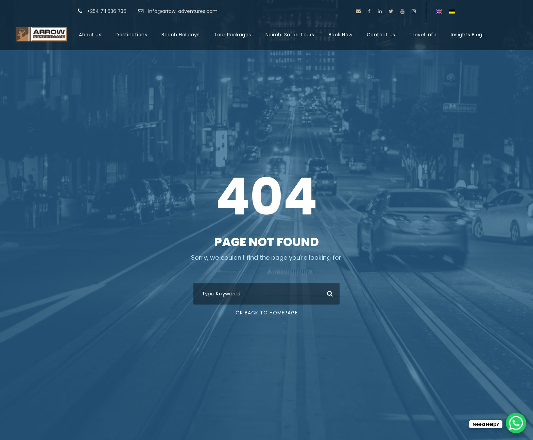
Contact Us (381, 34)
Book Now (341, 34)
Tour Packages (232, 34)
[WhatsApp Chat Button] (516, 423)
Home (57, 34)
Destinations (131, 34)
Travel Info (423, 34)
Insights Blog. (467, 34)
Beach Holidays (180, 34)
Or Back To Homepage (267, 312)
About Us (90, 34)
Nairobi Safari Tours (289, 34)
